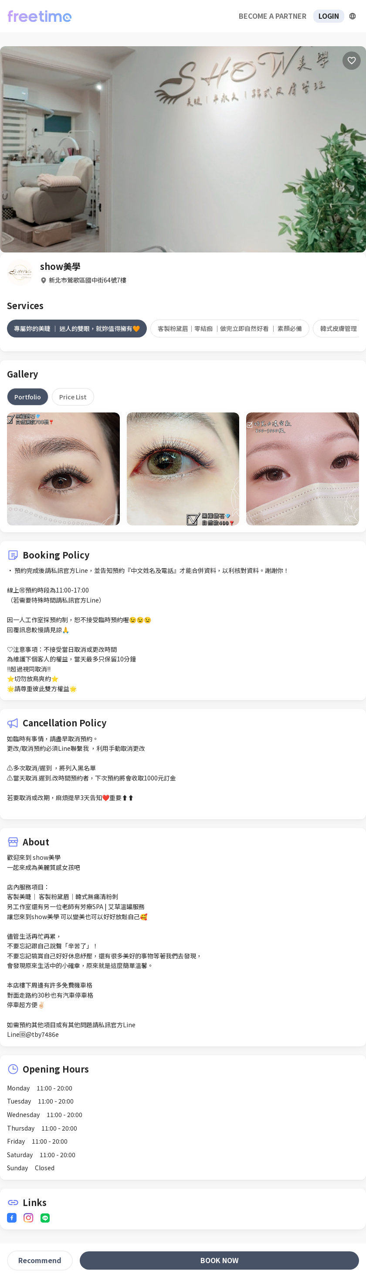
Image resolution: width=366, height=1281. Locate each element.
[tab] (77, 328)
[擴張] (352, 16)
